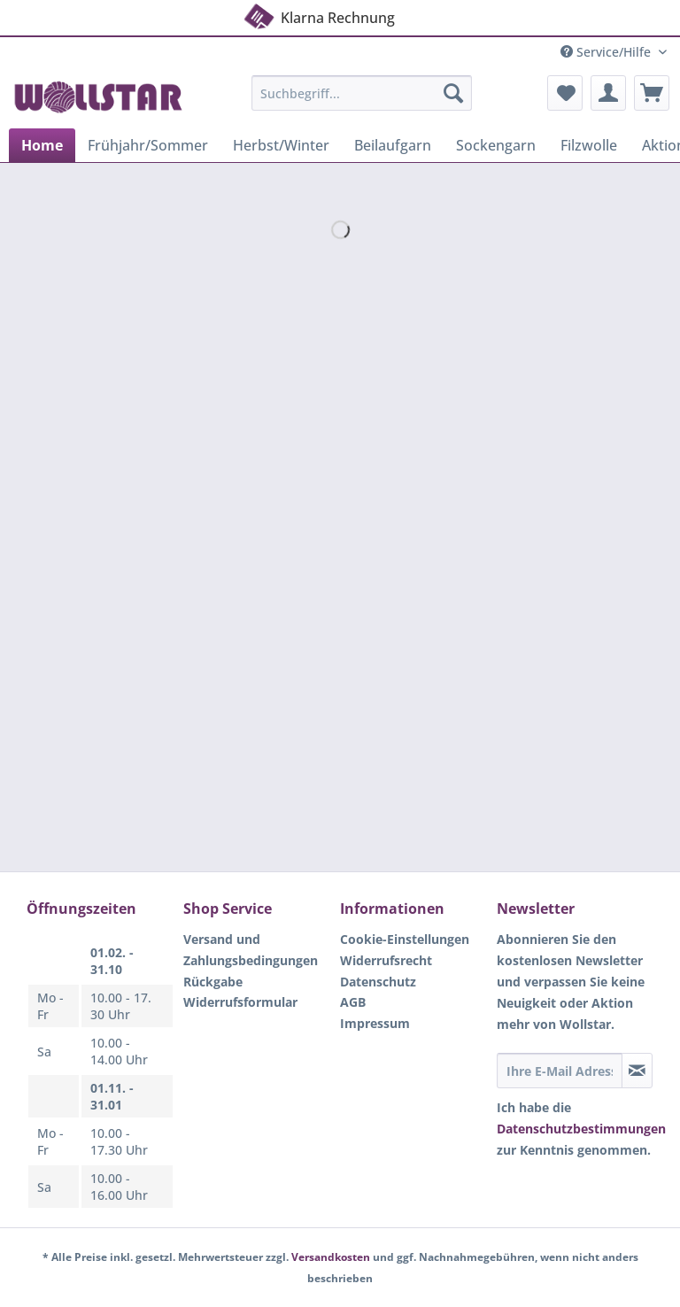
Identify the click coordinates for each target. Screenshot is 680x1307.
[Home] (42, 145)
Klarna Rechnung (319, 15)
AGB (353, 1002)
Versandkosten (330, 1256)
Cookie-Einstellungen (404, 939)
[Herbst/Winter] (281, 145)
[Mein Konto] (608, 93)
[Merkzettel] (565, 93)
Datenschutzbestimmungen (581, 1128)
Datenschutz (378, 981)
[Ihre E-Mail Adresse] (559, 1070)
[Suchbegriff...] (362, 93)
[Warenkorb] (651, 93)
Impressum (375, 1023)
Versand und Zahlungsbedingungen (250, 950)
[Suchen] (453, 93)
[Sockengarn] (496, 145)
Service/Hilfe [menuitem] (607, 51)
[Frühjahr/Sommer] (147, 145)
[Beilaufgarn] (393, 145)
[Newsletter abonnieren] (637, 1070)
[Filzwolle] (589, 145)
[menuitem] (362, 101)
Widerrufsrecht (386, 960)
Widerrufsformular (240, 1002)
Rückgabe (213, 981)
